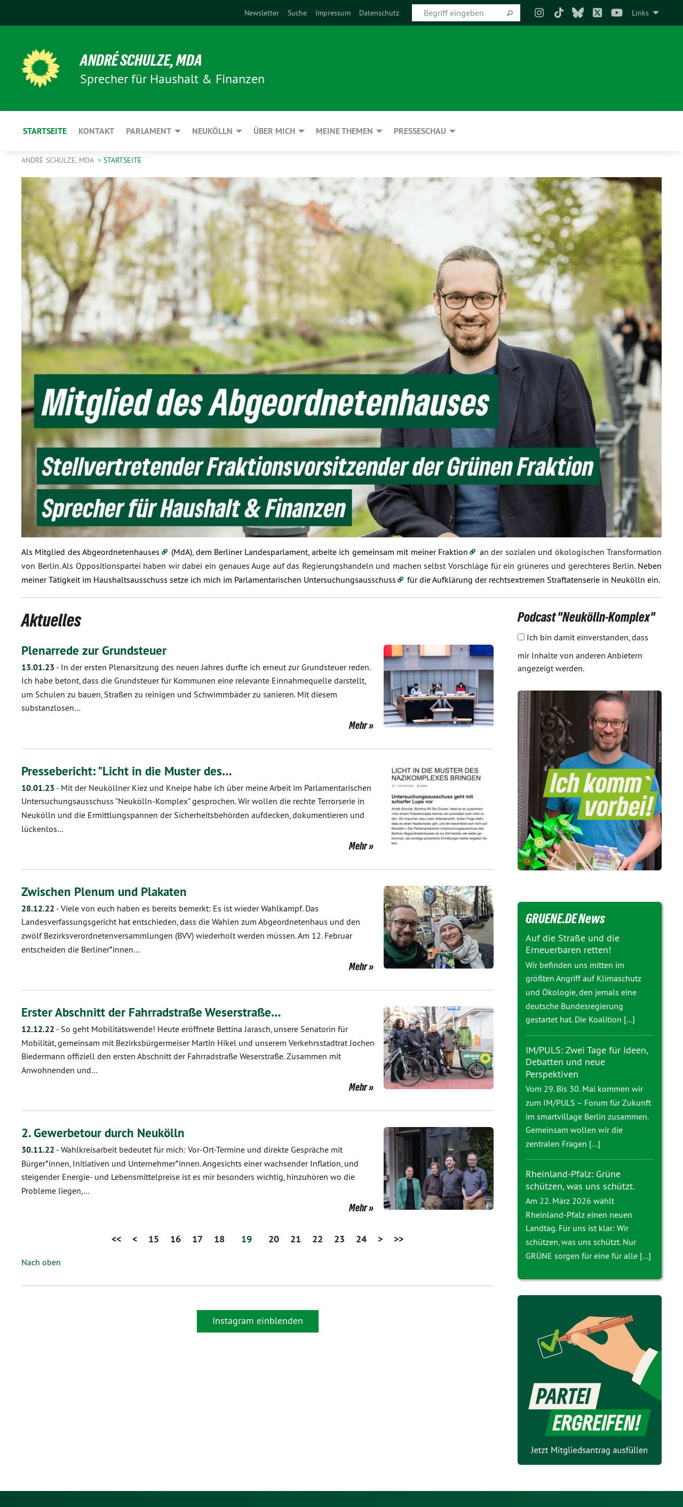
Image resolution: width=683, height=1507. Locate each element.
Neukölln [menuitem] (212, 131)
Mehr (358, 725)
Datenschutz (379, 13)
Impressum (333, 13)
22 (317, 1239)
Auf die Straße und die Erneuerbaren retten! (573, 944)
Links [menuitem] (640, 13)
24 (361, 1239)
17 (197, 1239)
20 (273, 1239)
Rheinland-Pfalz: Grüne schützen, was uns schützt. (580, 1180)
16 (175, 1239)
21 (295, 1239)
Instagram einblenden (257, 1320)
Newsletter (261, 13)
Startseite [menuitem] (45, 131)
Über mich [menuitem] (274, 131)
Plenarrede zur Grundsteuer (96, 650)
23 (339, 1239)
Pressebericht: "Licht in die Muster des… (128, 771)
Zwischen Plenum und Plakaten (106, 891)
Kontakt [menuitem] (96, 131)
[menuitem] (261, 13)
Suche (297, 13)
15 (153, 1239)
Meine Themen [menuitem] (344, 131)
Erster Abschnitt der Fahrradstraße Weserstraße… (154, 1012)
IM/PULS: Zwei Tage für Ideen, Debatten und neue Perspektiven (587, 1062)
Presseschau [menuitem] (420, 131)
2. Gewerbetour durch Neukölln (105, 1132)
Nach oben (41, 1262)
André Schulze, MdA (144, 59)
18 (219, 1239)
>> (398, 1239)
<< (116, 1239)
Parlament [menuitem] (148, 131)
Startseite (123, 160)
